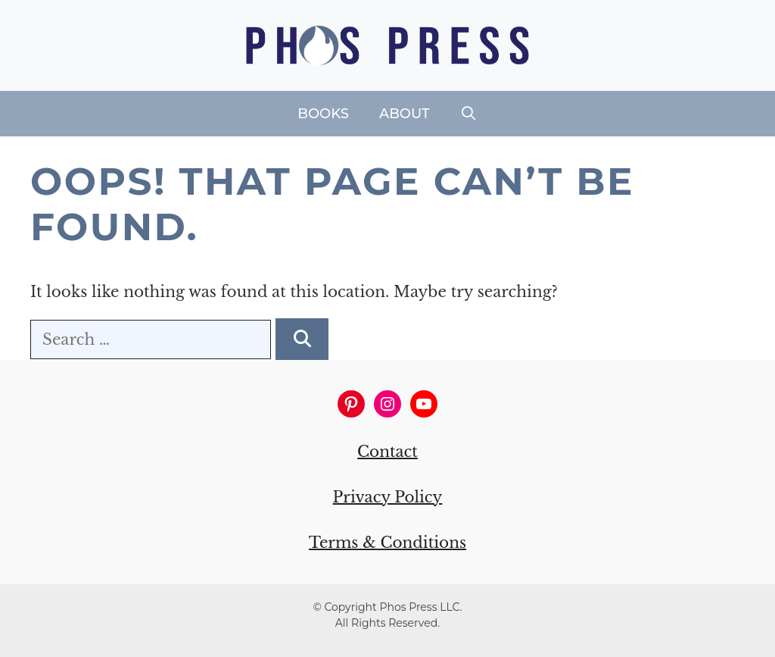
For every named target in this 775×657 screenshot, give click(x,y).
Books (323, 113)
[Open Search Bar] (469, 113)
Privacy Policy (388, 497)
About (404, 113)
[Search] (301, 339)
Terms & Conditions (387, 542)
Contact (387, 452)
